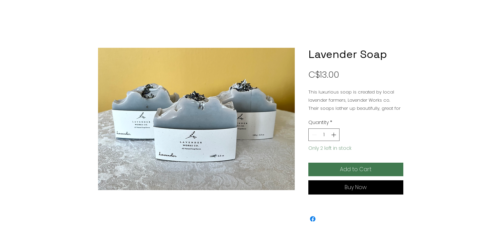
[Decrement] (313, 135)
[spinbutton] (324, 135)
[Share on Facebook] (313, 219)
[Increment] (334, 135)
